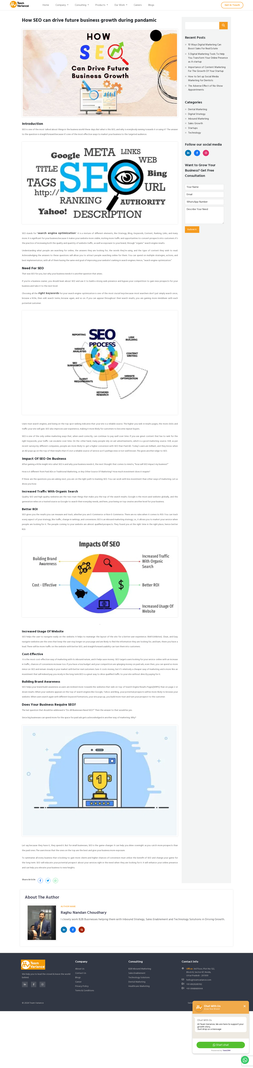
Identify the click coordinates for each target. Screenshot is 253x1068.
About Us (79, 969)
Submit (192, 229)
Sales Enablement (136, 973)
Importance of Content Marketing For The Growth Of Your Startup (207, 69)
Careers (138, 5)
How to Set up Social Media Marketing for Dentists (203, 79)
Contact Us (80, 973)
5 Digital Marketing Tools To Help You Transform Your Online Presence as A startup (208, 58)
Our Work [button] (119, 5)
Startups (193, 128)
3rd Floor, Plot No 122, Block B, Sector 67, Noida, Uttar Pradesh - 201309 (200, 972)
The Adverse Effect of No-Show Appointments (205, 88)
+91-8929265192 (194, 984)
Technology (194, 133)
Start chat (221, 1044)
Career (78, 982)
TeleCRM (226, 1050)
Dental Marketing (197, 109)
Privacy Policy (82, 986)
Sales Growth (195, 123)
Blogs (151, 5)
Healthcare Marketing (139, 986)
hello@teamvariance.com (198, 980)
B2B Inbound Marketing (139, 969)
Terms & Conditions (84, 990)
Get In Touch (232, 5)
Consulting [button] (81, 5)
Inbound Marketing (198, 119)
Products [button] (100, 5)
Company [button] (61, 5)
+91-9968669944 (194, 988)
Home (46, 5)
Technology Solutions (139, 977)
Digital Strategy (196, 114)
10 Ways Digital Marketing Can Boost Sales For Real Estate (204, 47)
